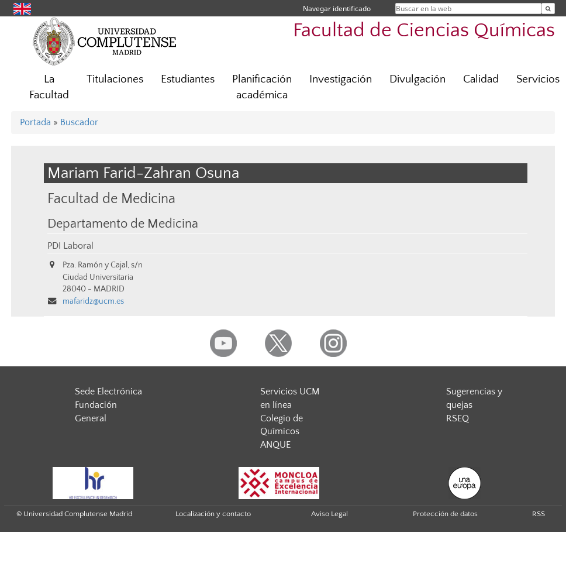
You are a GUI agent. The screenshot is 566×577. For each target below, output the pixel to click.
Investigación (340, 79)
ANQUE (275, 444)
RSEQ (457, 418)
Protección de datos (445, 514)
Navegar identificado (337, 8)
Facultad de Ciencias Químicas (424, 31)
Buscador (79, 122)
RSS (538, 514)
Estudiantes (188, 79)
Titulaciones (115, 79)
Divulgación (417, 79)
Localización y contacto (213, 514)
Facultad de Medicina (111, 199)
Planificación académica (262, 87)
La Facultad (49, 87)
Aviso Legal (329, 514)
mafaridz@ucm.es (93, 301)
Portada (35, 122)
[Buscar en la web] (548, 8)
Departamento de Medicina (122, 224)
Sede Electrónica (108, 391)
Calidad (481, 79)
